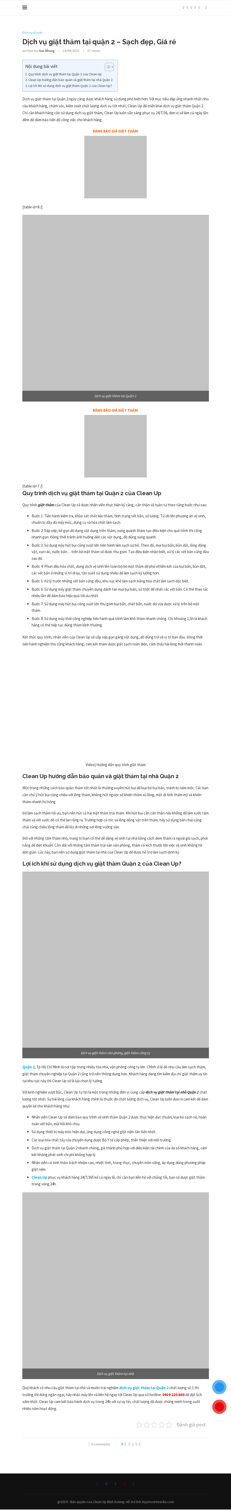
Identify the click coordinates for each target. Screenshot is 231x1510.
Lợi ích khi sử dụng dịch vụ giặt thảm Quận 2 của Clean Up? (70, 86)
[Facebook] (183, 7)
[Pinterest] (195, 7)
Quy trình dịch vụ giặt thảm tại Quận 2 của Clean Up (65, 74)
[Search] (206, 7)
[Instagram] (191, 7)
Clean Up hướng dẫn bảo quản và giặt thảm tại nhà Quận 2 (70, 80)
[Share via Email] (139, 1444)
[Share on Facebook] (129, 1444)
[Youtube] (199, 7)
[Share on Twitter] (133, 1444)
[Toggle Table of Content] (107, 67)
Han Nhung (47, 51)
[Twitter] (187, 7)
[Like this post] (125, 1444)
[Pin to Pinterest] (136, 1444)
